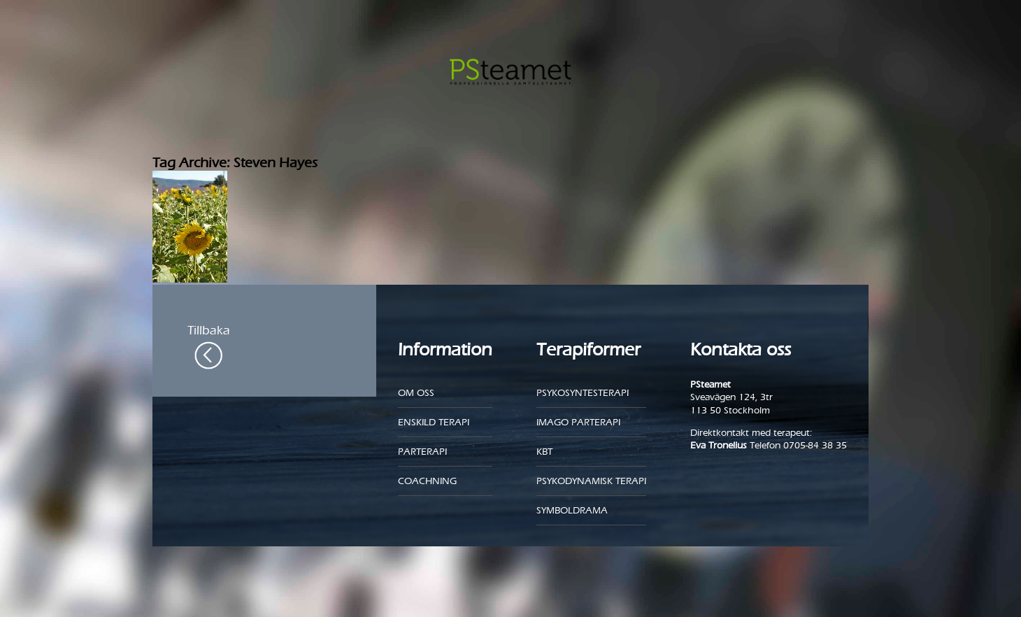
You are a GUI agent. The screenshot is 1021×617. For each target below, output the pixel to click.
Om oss (416, 393)
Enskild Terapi (433, 422)
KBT (544, 452)
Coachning (427, 481)
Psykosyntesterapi (582, 393)
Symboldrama (572, 510)
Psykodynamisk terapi (591, 481)
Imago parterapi (578, 422)
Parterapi (422, 452)
